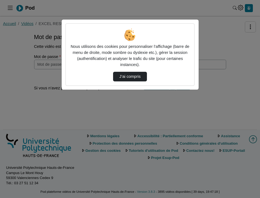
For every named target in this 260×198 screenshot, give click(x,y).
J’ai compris (130, 76)
